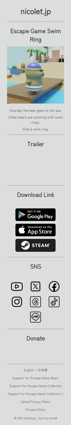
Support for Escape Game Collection (35, 385)
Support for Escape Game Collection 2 (35, 393)
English (29, 370)
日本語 (42, 370)
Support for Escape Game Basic (35, 377)
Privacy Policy (35, 409)
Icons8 (53, 418)
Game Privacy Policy (35, 401)
